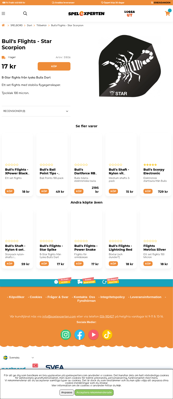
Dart (29, 25)
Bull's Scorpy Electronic (153, 171)
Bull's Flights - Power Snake (85, 247)
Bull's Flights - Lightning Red (120, 247)
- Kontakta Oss (83, 297)
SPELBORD (16, 25)
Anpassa (66, 392)
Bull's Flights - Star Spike (51, 247)
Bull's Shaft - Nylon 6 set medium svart (16, 249)
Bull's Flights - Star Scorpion (67, 25)
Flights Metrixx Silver (154, 247)
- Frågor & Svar (57, 297)
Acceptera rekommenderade (94, 392)
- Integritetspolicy (111, 297)
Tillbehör (41, 25)
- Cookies (35, 297)
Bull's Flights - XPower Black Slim (16, 173)
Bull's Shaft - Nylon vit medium (119, 173)
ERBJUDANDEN (162, 2)
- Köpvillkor (15, 297)
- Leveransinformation (144, 297)
